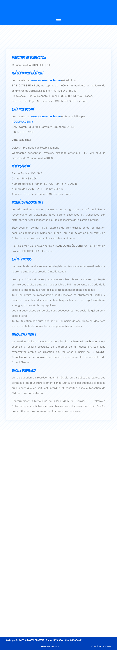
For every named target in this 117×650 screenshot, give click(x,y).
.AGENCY (22, 121)
